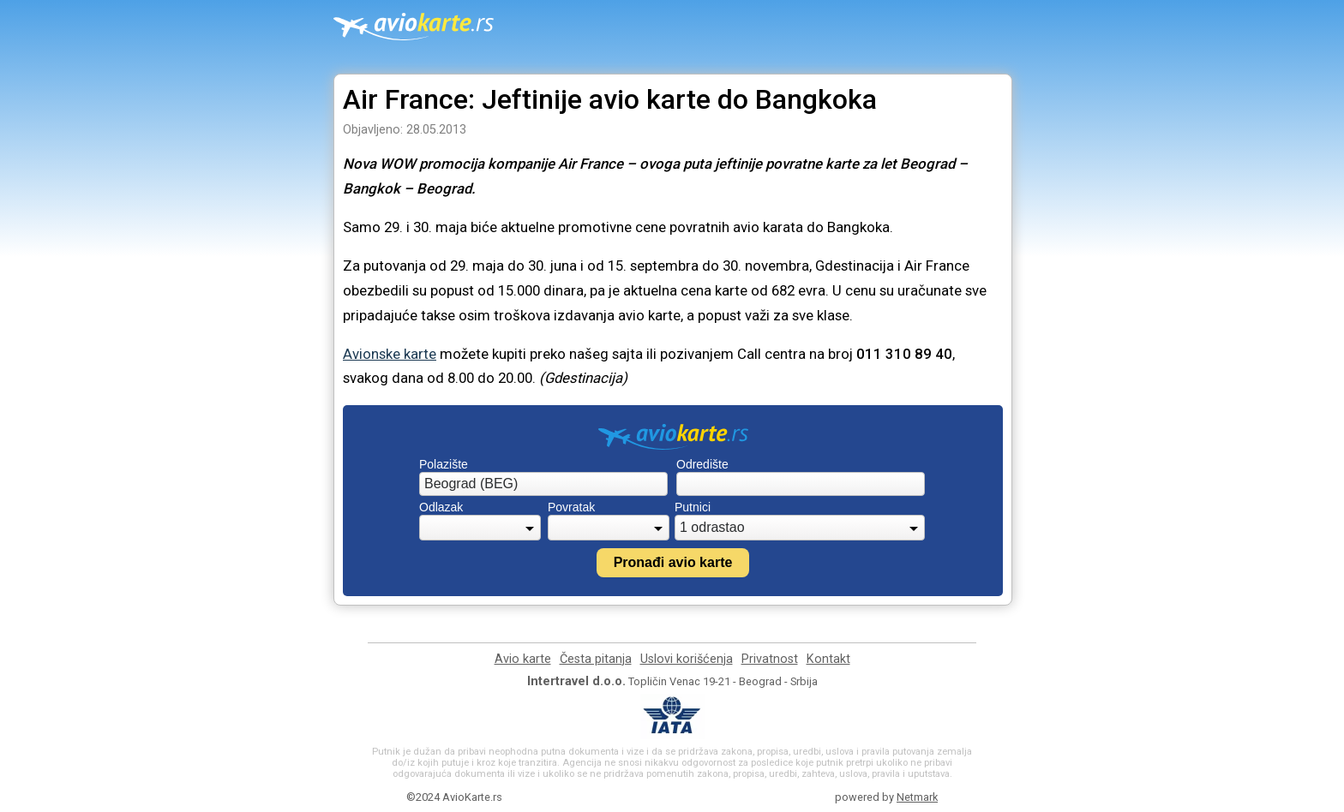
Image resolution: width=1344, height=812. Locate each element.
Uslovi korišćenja (686, 659)
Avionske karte (389, 353)
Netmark (917, 797)
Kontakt (828, 659)
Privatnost (769, 659)
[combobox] (543, 484)
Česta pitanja (596, 659)
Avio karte (523, 659)
